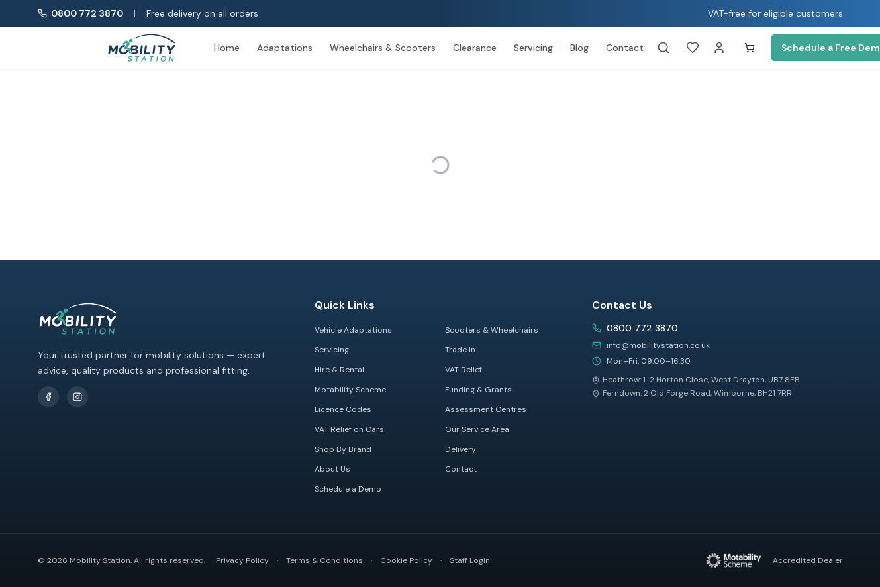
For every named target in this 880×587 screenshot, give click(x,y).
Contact (625, 48)
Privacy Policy (242, 560)
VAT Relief (463, 369)
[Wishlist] (692, 47)
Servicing (533, 48)
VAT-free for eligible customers (775, 13)
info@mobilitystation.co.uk (658, 345)
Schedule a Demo (348, 489)
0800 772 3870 (642, 328)
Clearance (475, 48)
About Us (332, 469)
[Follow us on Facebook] (48, 396)
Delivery (460, 449)
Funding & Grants (478, 389)
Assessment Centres (485, 409)
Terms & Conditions (324, 560)
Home (227, 48)
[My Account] (719, 47)
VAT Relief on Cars (349, 429)
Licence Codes (343, 409)
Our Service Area (477, 429)
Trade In (460, 350)
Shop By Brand (343, 449)
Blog (579, 48)
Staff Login (470, 560)
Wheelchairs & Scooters (383, 48)
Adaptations (285, 48)
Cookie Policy (406, 560)
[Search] (663, 48)
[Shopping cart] (749, 47)
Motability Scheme (350, 389)
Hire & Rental (339, 369)
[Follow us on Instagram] (77, 396)
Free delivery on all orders (202, 13)
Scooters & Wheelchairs (491, 330)
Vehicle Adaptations (353, 330)
